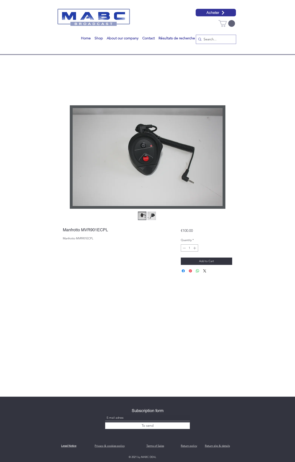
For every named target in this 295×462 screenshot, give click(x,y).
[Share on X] (204, 271)
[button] (226, 23)
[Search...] (216, 39)
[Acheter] (216, 12)
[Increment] (195, 248)
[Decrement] (183, 248)
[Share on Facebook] (183, 271)
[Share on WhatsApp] (197, 271)
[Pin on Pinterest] (190, 271)
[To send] (147, 425)
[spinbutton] (189, 248)
